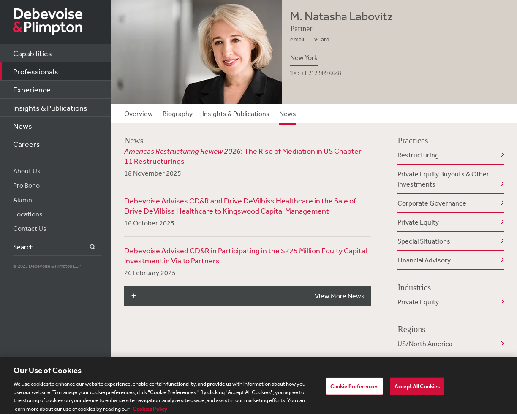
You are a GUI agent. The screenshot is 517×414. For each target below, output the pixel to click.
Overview (138, 113)
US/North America (424, 343)
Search (87, 247)
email (297, 39)
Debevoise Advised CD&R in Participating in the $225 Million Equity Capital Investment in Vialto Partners (245, 255)
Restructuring (418, 155)
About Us (27, 171)
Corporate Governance (431, 203)
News (22, 125)
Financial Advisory (424, 260)
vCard (321, 39)
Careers (26, 144)
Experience (32, 89)
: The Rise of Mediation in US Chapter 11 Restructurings (243, 155)
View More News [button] (340, 296)
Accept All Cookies (417, 388)
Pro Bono (26, 185)
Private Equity (418, 222)
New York (304, 57)
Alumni (23, 199)
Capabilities (32, 53)
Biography (178, 113)
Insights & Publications (50, 107)
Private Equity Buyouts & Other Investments (443, 179)
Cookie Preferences (354, 388)
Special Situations (423, 241)
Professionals (35, 71)
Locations (28, 214)
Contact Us (29, 228)
